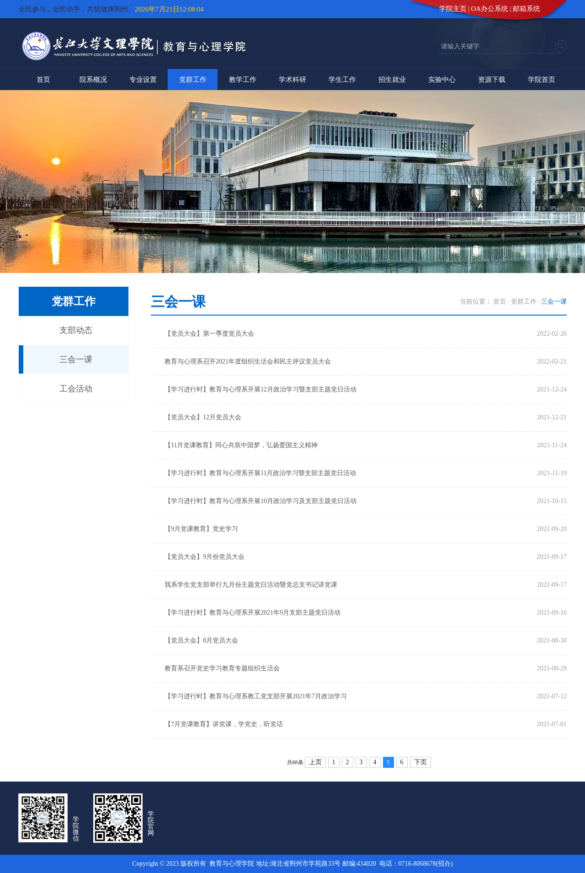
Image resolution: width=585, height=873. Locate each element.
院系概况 (93, 79)
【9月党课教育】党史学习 (201, 528)
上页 (315, 762)
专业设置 (143, 79)
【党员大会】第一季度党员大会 (209, 333)
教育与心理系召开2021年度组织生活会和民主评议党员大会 (248, 361)
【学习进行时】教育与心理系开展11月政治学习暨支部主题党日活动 (260, 473)
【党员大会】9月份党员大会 (205, 556)
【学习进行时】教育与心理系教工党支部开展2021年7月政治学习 (256, 696)
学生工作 (342, 79)
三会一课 (75, 359)
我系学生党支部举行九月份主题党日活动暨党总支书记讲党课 (251, 584)
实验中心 (442, 79)
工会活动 (75, 388)
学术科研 (292, 79)
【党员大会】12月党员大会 (203, 417)
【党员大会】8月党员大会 (201, 640)
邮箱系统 (526, 8)
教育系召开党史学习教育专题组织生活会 (222, 668)
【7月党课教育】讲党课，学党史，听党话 (224, 724)
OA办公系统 (490, 8)
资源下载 (491, 79)
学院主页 (453, 8)
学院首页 (541, 79)
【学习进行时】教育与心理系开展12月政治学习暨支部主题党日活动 (260, 389)
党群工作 (193, 79)
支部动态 (75, 330)
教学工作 (242, 79)
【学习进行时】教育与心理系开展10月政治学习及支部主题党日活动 (260, 501)
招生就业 (392, 79)
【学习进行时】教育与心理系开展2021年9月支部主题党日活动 (252, 612)
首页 (43, 79)
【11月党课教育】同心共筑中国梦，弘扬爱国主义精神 (241, 445)
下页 (420, 762)
